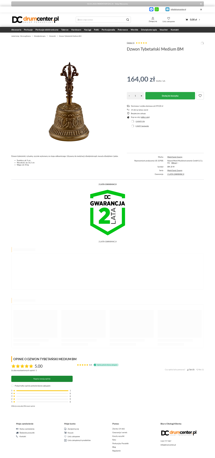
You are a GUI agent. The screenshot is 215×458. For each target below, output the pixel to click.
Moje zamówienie (24, 423)
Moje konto (70, 423)
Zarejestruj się (73, 429)
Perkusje (28, 29)
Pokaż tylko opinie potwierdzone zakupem (32, 386)
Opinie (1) (131, 43)
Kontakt (175, 29)
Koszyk (70, 433)
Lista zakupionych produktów (79, 440)
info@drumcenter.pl (178, 9)
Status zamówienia (27, 429)
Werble (134, 29)
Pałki (96, 29)
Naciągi (87, 29)
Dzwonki (52, 36)
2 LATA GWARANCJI (175, 174)
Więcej (174, 163)
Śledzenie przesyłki (27, 433)
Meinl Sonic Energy (174, 157)
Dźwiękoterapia (149, 29)
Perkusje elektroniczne (46, 29)
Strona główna (25, 36)
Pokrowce (123, 29)
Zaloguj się (153, 21)
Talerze (65, 29)
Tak (191, 369)
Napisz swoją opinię (41, 379)
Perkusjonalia (108, 29)
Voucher (164, 29)
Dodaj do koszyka (170, 95)
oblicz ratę (145, 117)
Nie (200, 369)
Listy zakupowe (169, 21)
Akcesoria (16, 29)
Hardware (76, 29)
